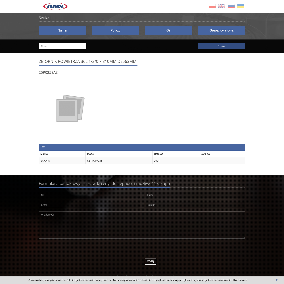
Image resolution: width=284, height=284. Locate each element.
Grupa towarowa (221, 30)
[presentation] (172, 249)
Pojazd (115, 30)
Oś (168, 30)
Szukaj (221, 46)
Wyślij (150, 261)
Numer (62, 30)
